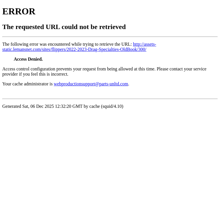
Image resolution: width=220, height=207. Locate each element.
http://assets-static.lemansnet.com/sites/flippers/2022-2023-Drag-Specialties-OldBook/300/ (79, 47)
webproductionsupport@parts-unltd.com (91, 83)
